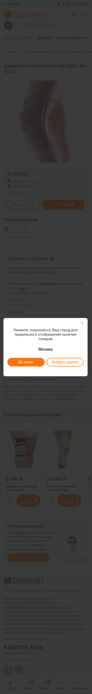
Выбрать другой (65, 362)
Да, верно (26, 362)
